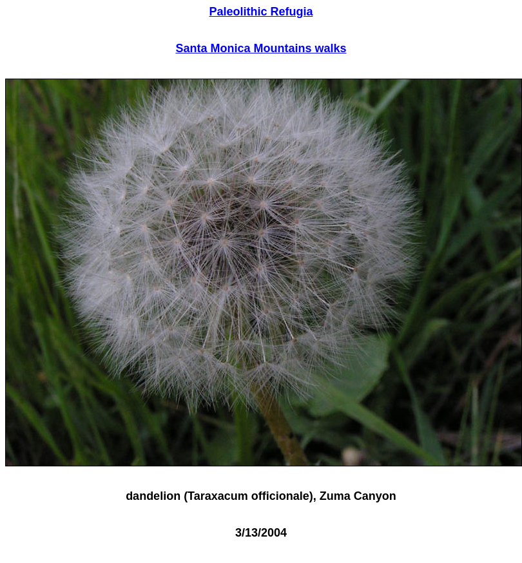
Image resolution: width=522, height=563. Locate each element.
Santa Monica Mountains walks (260, 48)
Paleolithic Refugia (261, 11)
